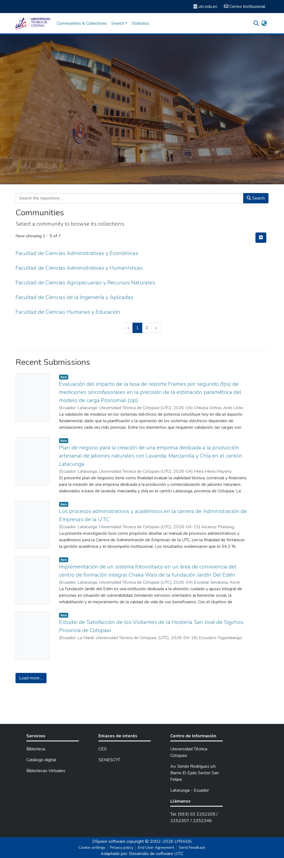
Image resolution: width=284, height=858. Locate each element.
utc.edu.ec (205, 7)
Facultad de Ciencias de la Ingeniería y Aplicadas (74, 297)
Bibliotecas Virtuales (45, 771)
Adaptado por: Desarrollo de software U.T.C (142, 854)
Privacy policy (121, 847)
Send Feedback (192, 847)
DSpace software (108, 841)
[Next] (156, 328)
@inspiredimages (265, 181)
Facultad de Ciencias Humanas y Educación (68, 312)
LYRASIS (183, 841)
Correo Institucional (244, 7)
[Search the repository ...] (129, 198)
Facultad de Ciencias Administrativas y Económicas (77, 253)
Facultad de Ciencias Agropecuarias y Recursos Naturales (85, 282)
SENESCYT (109, 760)
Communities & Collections (82, 23)
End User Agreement (156, 847)
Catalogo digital (41, 760)
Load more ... (31, 678)
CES (102, 749)
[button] (264, 23)
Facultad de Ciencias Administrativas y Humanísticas (79, 268)
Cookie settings (92, 847)
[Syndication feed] (260, 237)
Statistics (140, 23)
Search (256, 198)
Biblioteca (35, 749)
